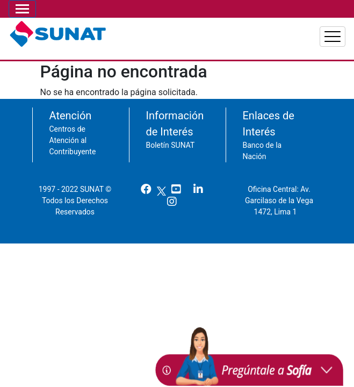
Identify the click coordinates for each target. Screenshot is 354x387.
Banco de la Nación (262, 145)
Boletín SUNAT (170, 139)
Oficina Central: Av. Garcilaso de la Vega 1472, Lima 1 (279, 195)
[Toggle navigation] (22, 9)
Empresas (260, 32)
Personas (202, 32)
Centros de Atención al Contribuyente (72, 134)
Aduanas (318, 32)
